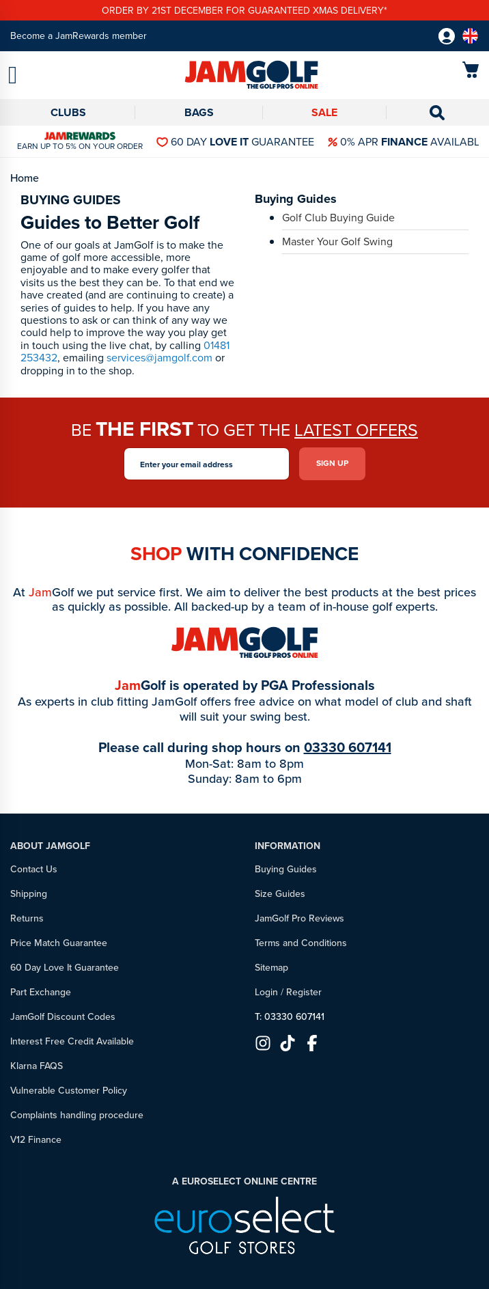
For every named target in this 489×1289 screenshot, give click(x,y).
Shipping (28, 894)
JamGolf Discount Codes (62, 1017)
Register (304, 992)
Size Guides (280, 894)
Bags (199, 112)
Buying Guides (286, 869)
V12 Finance (35, 1140)
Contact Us (33, 869)
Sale (324, 112)
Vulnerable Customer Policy (68, 1090)
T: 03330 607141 (289, 1017)
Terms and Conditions (301, 943)
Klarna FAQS (36, 1066)
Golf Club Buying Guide (338, 218)
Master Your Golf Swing (337, 242)
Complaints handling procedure (76, 1115)
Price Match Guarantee (58, 943)
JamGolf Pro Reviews (299, 918)
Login (266, 992)
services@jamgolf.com (159, 357)
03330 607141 (347, 747)
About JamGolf (50, 846)
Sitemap (271, 967)
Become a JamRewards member (78, 36)
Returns (27, 918)
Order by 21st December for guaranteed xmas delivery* (244, 10)
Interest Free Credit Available (72, 1041)
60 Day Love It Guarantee (64, 967)
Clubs (68, 112)
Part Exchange (40, 992)
